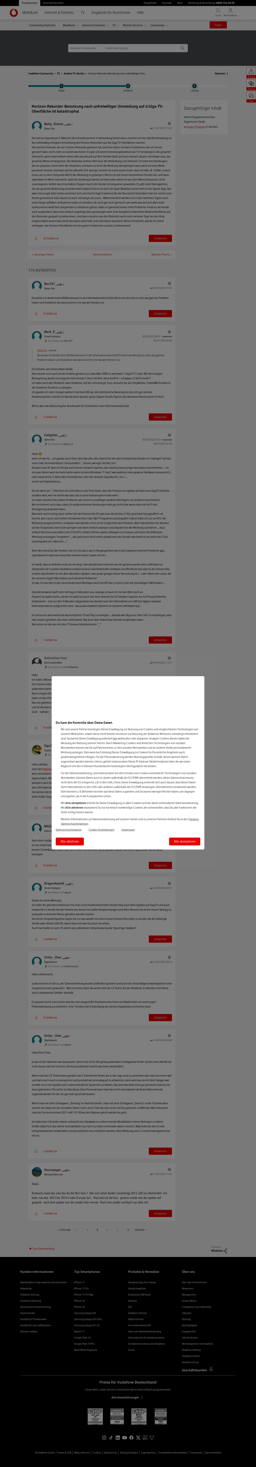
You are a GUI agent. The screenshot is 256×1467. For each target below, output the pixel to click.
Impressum (128, 829)
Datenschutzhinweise (68, 829)
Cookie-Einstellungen (101, 829)
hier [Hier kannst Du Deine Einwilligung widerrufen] (115, 738)
